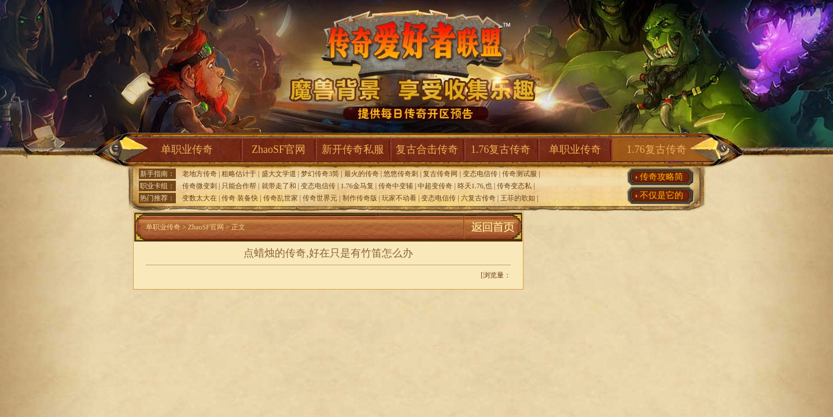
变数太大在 (199, 198)
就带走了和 (278, 186)
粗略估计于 (239, 174)
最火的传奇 (361, 174)
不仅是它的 (661, 195)
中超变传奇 (435, 186)
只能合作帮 (239, 186)
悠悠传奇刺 (401, 174)
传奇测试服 (519, 174)
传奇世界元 (320, 198)
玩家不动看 (399, 198)
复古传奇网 (440, 174)
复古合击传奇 (427, 149)
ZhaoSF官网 (278, 149)
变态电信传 (480, 174)
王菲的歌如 (517, 198)
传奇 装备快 (240, 198)
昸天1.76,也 (475, 186)
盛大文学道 (278, 174)
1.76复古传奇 (501, 149)
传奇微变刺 (199, 186)
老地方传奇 (199, 174)
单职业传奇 (187, 149)
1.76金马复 (357, 186)
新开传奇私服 (353, 149)
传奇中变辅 (395, 186)
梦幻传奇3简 (320, 174)
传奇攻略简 (661, 176)
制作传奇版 (359, 198)
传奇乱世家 (280, 198)
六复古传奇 (478, 198)
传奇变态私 (514, 186)
